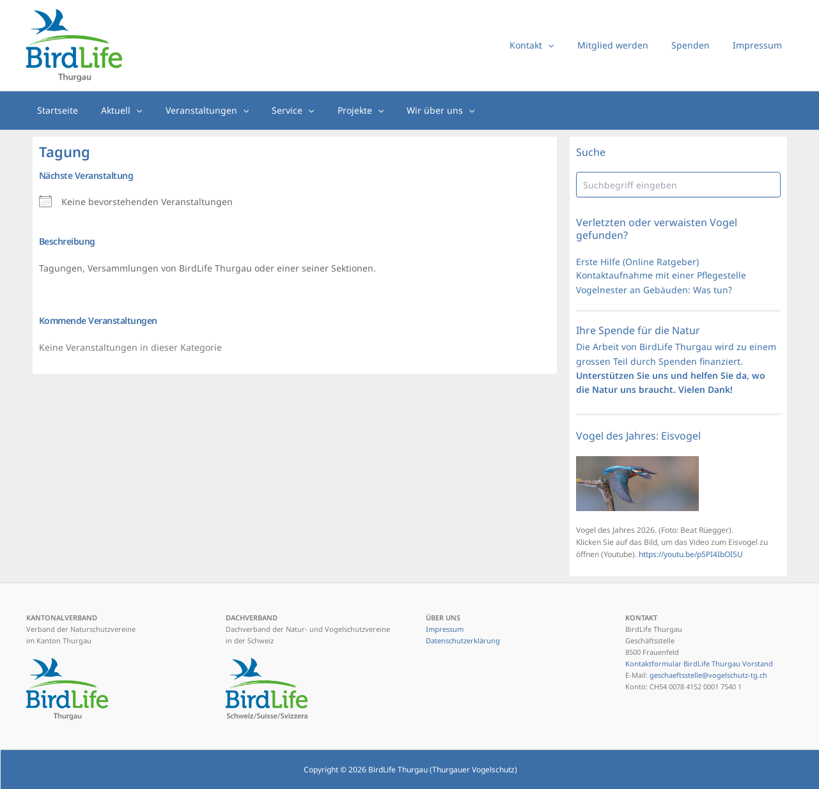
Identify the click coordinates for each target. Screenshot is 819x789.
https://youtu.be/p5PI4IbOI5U (691, 553)
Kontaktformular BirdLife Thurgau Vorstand (699, 662)
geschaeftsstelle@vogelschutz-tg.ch (708, 673)
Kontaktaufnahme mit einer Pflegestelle (661, 275)
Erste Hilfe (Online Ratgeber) (637, 262)
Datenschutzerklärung (463, 639)
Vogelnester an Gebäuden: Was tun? (654, 289)
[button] (566, 45)
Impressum (445, 627)
